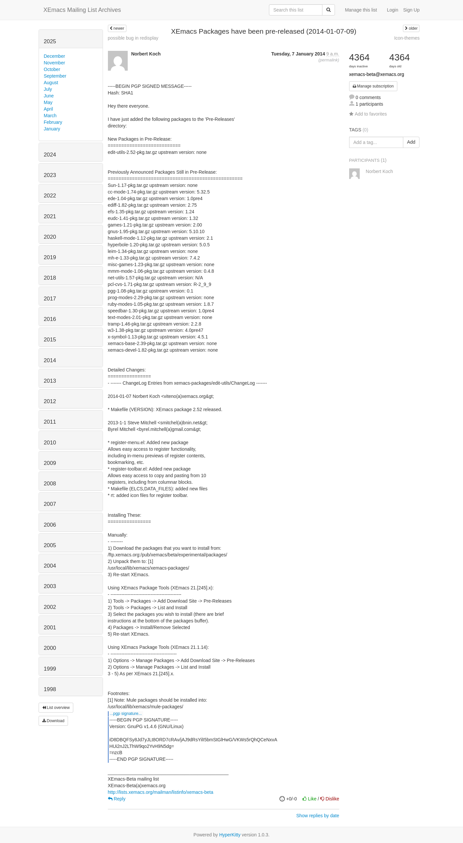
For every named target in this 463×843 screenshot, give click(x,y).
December (54, 56)
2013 (50, 381)
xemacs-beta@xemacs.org (376, 74)
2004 (50, 566)
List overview (56, 707)
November (54, 62)
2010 (50, 442)
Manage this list (361, 10)
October (52, 69)
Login (392, 10)
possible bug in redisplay (133, 38)
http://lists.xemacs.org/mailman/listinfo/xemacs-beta (161, 792)
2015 (50, 339)
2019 (50, 257)
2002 (50, 607)
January (52, 128)
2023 (50, 175)
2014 (50, 360)
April (48, 109)
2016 (50, 319)
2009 (50, 463)
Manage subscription (373, 86)
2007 (50, 504)
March (50, 115)
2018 (50, 278)
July (48, 89)
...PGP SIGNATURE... (126, 713)
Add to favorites (368, 114)
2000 (50, 648)
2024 (50, 155)
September (55, 76)
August (51, 82)
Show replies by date (317, 815)
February (53, 122)
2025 (50, 41)
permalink (329, 60)
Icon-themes (406, 38)
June (49, 95)
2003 (50, 586)
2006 (50, 525)
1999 (50, 669)
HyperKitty (230, 834)
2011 (50, 422)
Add (411, 142)
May (48, 102)
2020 (50, 237)
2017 (50, 299)
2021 (50, 216)
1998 (50, 689)
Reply (117, 798)
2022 (50, 196)
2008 (50, 483)
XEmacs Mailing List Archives (82, 10)
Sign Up (411, 10)
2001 (50, 627)
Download (53, 721)
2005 (50, 545)
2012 (50, 401)
